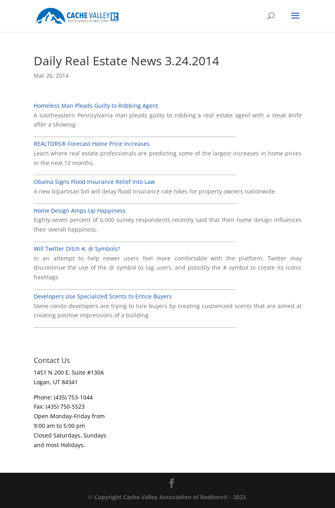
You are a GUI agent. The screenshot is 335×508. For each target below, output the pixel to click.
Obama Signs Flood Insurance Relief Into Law (94, 181)
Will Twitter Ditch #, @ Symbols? (77, 248)
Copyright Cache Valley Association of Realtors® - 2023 (170, 497)
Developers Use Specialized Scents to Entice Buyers (103, 296)
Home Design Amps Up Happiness (80, 210)
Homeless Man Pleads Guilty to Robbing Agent (96, 105)
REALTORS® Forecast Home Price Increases (92, 143)
